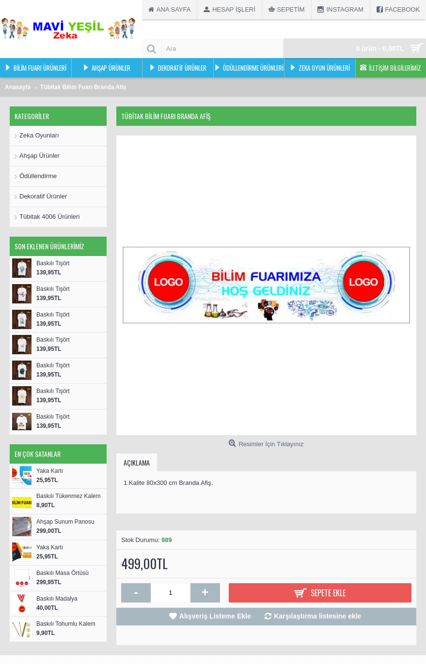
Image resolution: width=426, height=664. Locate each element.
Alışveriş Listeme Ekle (215, 616)
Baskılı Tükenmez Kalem (68, 496)
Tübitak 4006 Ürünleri (49, 216)
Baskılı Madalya (57, 598)
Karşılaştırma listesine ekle (317, 616)
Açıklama (137, 462)
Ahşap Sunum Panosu (65, 521)
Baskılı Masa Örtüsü (62, 573)
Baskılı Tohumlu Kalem (65, 623)
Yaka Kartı (49, 471)
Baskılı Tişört (53, 263)
